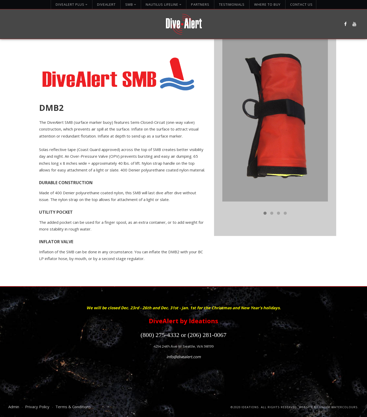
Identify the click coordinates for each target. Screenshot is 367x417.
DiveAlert (106, 4)
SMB (130, 4)
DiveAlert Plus (71, 4)
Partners (200, 4)
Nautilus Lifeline (163, 4)
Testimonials (232, 4)
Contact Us (301, 4)
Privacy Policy (37, 406)
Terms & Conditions (73, 406)
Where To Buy (267, 4)
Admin (13, 406)
